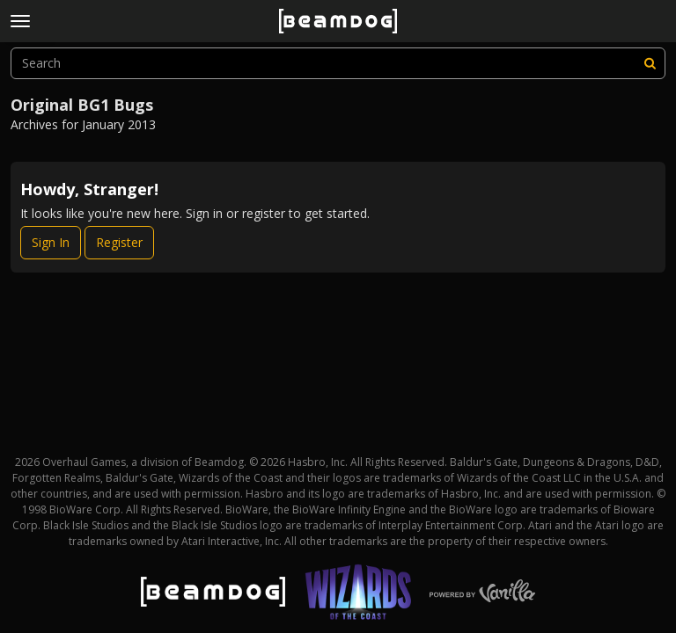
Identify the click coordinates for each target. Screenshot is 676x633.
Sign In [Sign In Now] (51, 242)
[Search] (649, 63)
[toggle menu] (20, 21)
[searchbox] (338, 63)
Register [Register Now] (119, 242)
